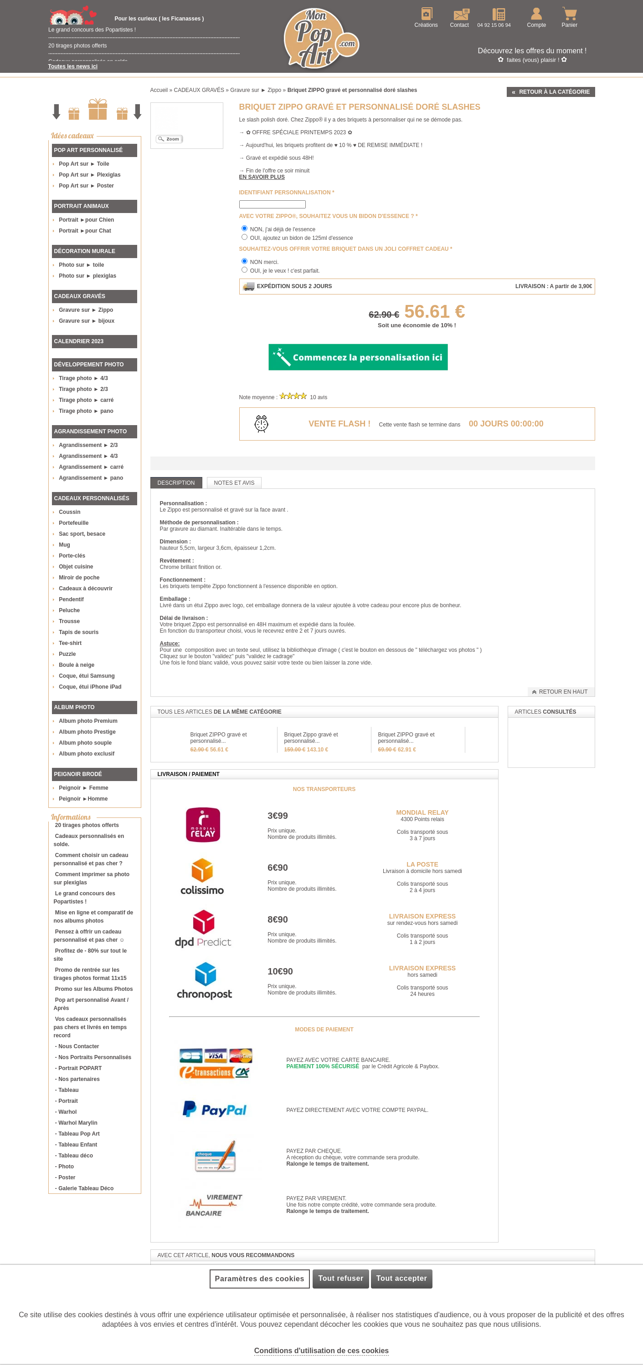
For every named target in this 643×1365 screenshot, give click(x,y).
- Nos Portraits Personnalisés (93, 1057)
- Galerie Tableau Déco (84, 1188)
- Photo (64, 1166)
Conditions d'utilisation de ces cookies (321, 1351)
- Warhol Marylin (76, 1123)
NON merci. (264, 262)
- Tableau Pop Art (77, 1134)
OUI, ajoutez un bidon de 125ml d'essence (301, 238)
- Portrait (66, 1101)
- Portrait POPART (78, 1068)
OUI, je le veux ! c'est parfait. (285, 271)
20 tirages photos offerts (77, 52)
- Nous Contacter (77, 1046)
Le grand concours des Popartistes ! (92, 36)
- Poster (65, 1177)
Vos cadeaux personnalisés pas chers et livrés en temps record (90, 1027)
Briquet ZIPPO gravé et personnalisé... (218, 737)
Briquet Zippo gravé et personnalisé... (311, 737)
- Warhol (66, 1112)
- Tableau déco (74, 1155)
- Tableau (67, 1090)
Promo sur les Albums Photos (94, 989)
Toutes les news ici (73, 66)
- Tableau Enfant (76, 1145)
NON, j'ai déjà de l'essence (282, 229)
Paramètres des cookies (259, 1279)
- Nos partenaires (77, 1079)
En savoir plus (262, 177)
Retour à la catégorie (554, 92)
